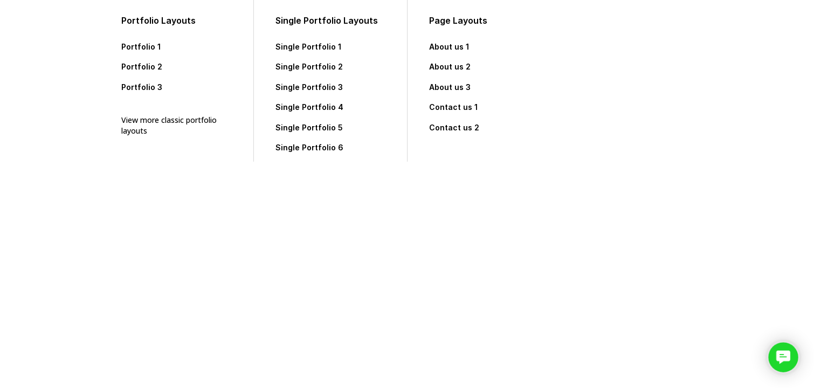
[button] (783, 357)
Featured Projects (624, 112)
